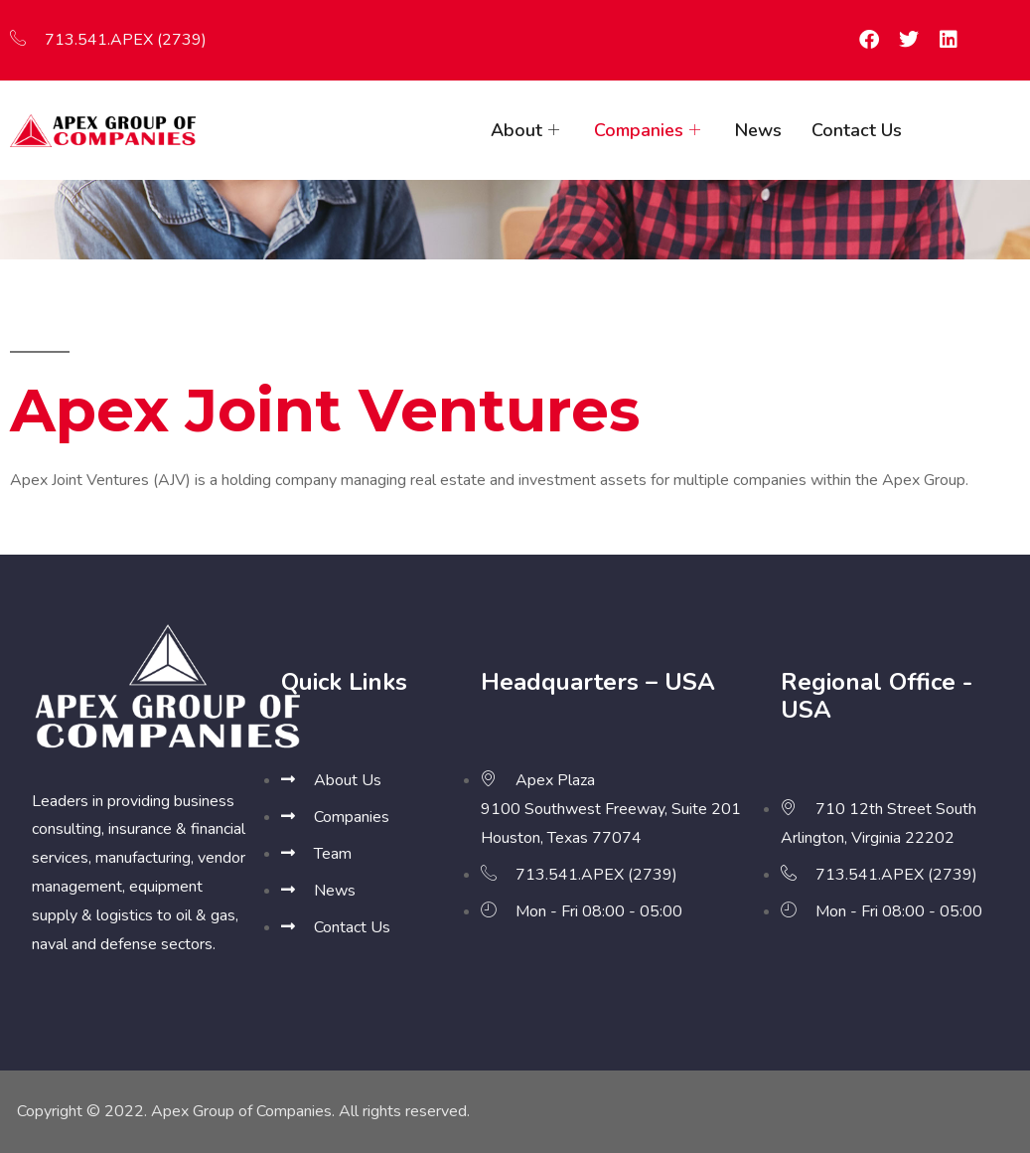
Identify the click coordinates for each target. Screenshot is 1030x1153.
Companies (649, 130)
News (758, 130)
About (527, 130)
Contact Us (856, 130)
